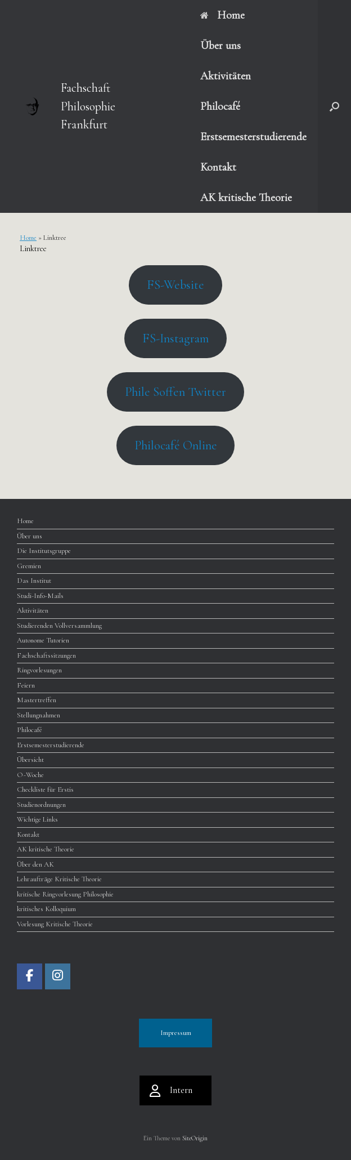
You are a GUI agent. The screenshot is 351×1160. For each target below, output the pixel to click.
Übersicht (30, 759)
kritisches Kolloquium (46, 908)
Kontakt (218, 167)
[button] (334, 106)
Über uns (220, 45)
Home (222, 15)
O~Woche (30, 774)
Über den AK (35, 864)
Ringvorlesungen (39, 670)
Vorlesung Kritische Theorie (55, 924)
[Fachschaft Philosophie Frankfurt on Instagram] (57, 976)
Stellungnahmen (38, 715)
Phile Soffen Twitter (175, 391)
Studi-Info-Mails (40, 595)
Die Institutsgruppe (44, 550)
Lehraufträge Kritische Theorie (59, 879)
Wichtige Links (37, 819)
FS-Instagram (175, 338)
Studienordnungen (41, 804)
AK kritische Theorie (246, 197)
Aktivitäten (225, 76)
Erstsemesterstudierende (253, 137)
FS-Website (175, 284)
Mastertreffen (36, 699)
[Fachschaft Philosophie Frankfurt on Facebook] (29, 976)
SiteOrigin (195, 1138)
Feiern (26, 685)
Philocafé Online (175, 445)
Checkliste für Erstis (45, 789)
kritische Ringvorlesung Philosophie (65, 894)
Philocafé (220, 106)
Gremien (29, 565)
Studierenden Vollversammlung (59, 625)
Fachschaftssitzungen (46, 655)
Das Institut (34, 580)
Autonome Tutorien (43, 640)
